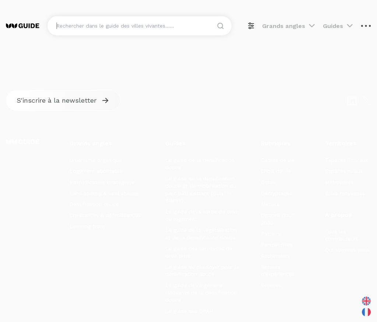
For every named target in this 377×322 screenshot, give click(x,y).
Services (271, 285)
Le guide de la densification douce (200, 163)
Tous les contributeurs (341, 235)
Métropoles (339, 182)
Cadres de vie (278, 160)
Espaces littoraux (346, 160)
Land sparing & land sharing (104, 193)
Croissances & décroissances (105, 215)
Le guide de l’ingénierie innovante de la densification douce (201, 292)
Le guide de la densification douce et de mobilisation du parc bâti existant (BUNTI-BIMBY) (200, 190)
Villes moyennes (345, 193)
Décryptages (276, 193)
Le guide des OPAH (189, 311)
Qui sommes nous (347, 250)
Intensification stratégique (102, 182)
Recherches (275, 256)
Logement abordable (96, 171)
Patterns (271, 234)
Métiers (270, 204)
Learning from (87, 226)
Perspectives (276, 245)
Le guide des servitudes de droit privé (198, 252)
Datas (268, 182)
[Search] (140, 25)
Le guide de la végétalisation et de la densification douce (201, 233)
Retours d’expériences (278, 270)
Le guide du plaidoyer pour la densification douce (202, 270)
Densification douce (94, 204)
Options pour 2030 (277, 219)
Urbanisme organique (95, 160)
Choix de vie (276, 171)
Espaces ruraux (344, 171)
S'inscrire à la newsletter (56, 100)
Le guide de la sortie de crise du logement (201, 215)
